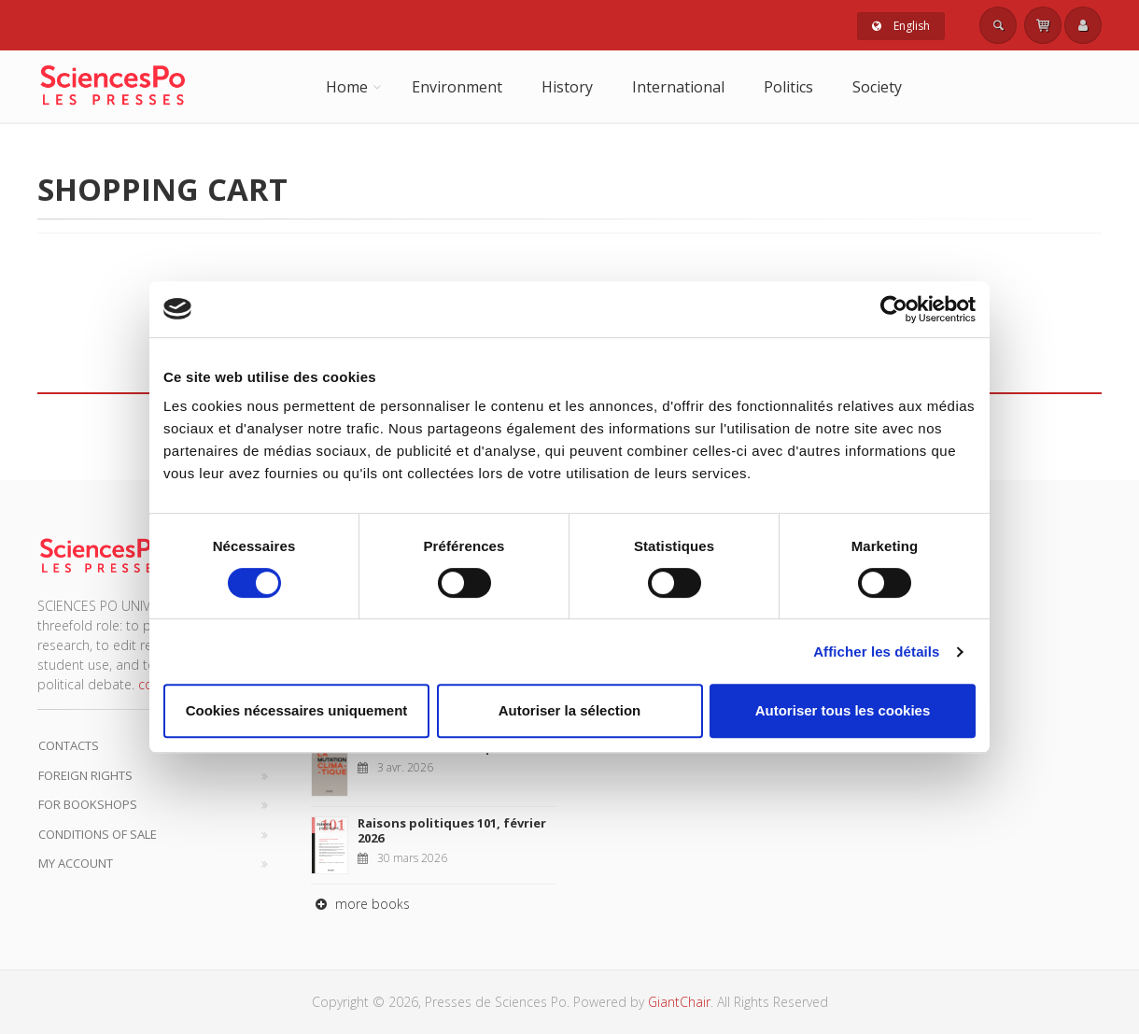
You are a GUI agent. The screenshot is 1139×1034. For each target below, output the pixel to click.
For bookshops (87, 804)
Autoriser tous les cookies (843, 710)
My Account (75, 863)
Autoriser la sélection (570, 710)
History (567, 87)
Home (347, 87)
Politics (788, 87)
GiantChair (679, 1002)
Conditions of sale (97, 834)
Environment (457, 87)
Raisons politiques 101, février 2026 (452, 830)
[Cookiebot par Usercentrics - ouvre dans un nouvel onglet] (894, 309)
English (901, 26)
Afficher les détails (876, 651)
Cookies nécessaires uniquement (297, 710)
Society (877, 87)
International (678, 87)
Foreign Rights (85, 775)
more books (360, 904)
